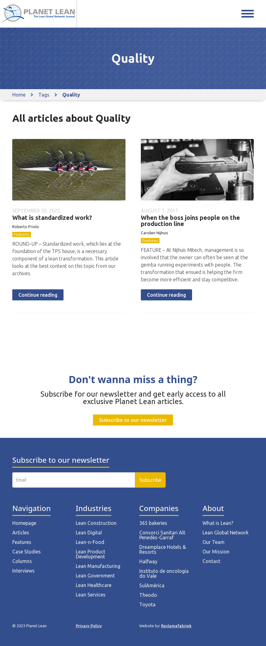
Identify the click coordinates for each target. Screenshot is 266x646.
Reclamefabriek (176, 626)
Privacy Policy (89, 626)
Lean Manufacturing (98, 566)
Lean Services (91, 594)
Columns (22, 561)
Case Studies (26, 551)
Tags (43, 94)
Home (18, 94)
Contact (211, 561)
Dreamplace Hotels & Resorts (162, 549)
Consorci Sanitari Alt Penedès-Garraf (162, 535)
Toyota (147, 604)
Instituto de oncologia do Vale (164, 573)
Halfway (148, 561)
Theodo (148, 594)
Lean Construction (96, 523)
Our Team (213, 542)
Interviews (23, 570)
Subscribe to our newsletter (133, 420)
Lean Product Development (90, 554)
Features (21, 234)
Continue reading (37, 295)
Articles (20, 532)
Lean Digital (89, 532)
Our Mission (215, 551)
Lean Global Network (225, 532)
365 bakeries (153, 523)
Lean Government (95, 575)
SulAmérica (151, 585)
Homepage (24, 523)
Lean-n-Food (90, 542)
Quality (71, 94)
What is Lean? (217, 523)
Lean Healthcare (93, 585)
